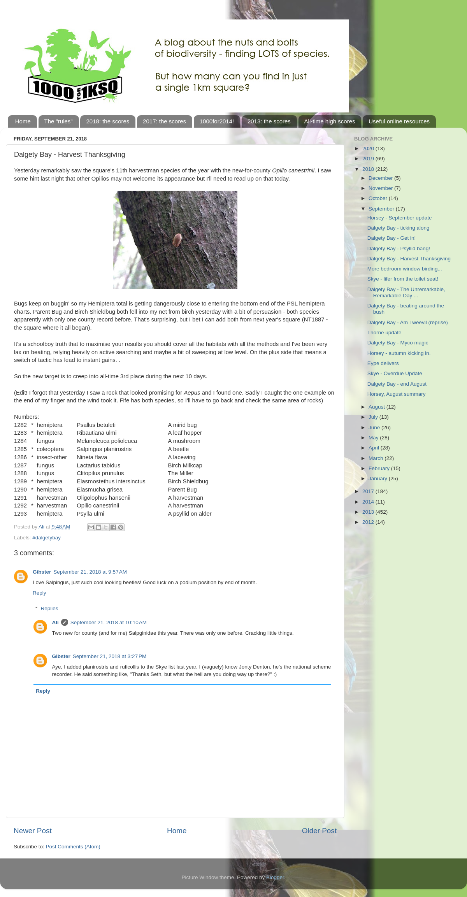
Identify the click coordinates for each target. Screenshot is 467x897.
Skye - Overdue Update (394, 373)
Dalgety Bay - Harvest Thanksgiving (409, 259)
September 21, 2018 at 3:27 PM (110, 656)
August (377, 407)
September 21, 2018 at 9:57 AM (90, 572)
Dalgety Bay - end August (397, 384)
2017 (369, 491)
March (376, 458)
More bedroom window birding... (404, 269)
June (375, 427)
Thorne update (384, 332)
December (381, 178)
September (382, 209)
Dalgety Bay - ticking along (398, 228)
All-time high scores (329, 121)
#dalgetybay (46, 538)
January (379, 478)
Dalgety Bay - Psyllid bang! (398, 248)
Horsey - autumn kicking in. (399, 353)
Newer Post (33, 831)
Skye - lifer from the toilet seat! (402, 279)
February (380, 468)
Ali (55, 622)
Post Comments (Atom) (73, 847)
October (379, 198)
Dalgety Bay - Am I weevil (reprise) (407, 322)
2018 (369, 169)
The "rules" (58, 121)
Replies (49, 608)
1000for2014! (217, 121)
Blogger (275, 877)
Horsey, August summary (396, 394)
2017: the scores (164, 121)
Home (23, 121)
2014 (369, 502)
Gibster (42, 572)
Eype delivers (383, 363)
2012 (369, 522)
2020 (369, 148)
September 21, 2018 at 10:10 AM (108, 622)
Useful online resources (399, 121)
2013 (369, 512)
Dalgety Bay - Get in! (391, 238)
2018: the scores (107, 121)
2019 (369, 158)
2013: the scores (269, 121)
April (375, 448)
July (374, 417)
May (374, 438)
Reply (39, 593)
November (381, 188)
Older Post (319, 831)
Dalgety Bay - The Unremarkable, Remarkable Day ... (406, 292)
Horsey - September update (399, 218)
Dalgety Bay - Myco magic (397, 343)
